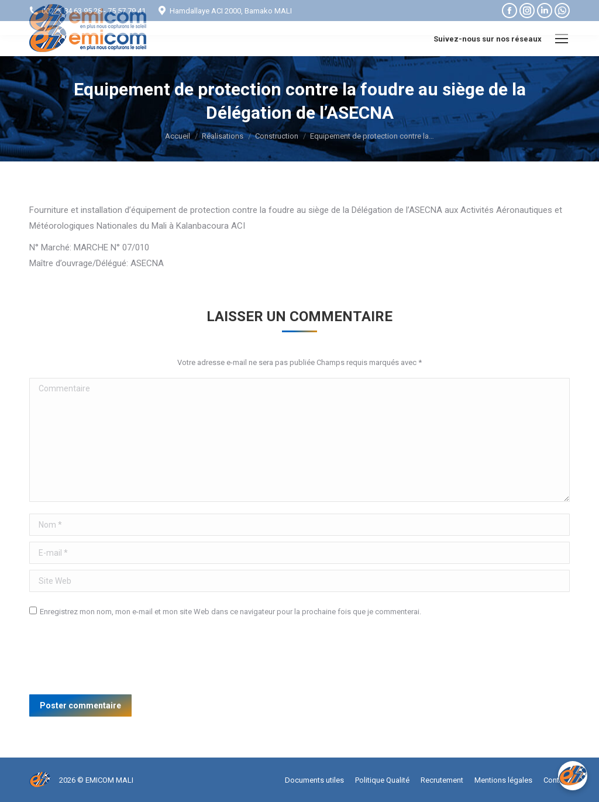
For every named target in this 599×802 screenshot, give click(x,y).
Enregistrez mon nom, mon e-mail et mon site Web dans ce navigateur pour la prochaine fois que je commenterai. (230, 611)
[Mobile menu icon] (561, 38)
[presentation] (118, 660)
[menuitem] (314, 780)
